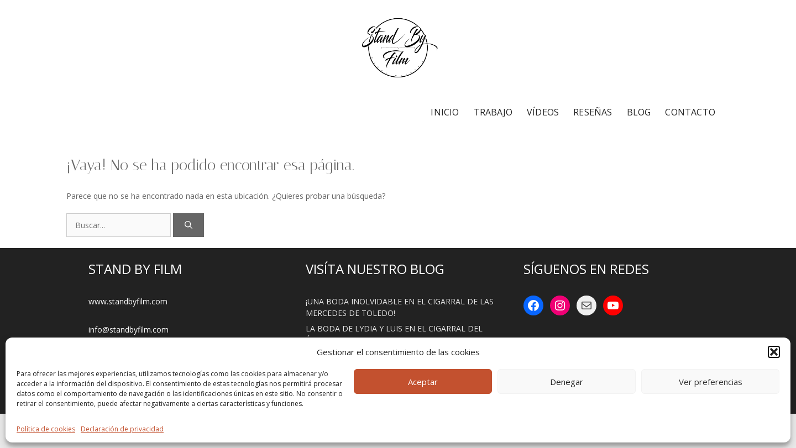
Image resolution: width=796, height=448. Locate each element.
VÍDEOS (543, 112)
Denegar (566, 381)
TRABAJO (493, 112)
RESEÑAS (592, 112)
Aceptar (423, 381)
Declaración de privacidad (122, 429)
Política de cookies (46, 429)
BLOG (639, 112)
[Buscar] (188, 225)
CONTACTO (690, 112)
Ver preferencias (710, 381)
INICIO (445, 112)
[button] (773, 351)
